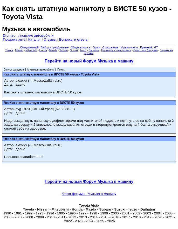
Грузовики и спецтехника (116, 50)
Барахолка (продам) (145, 50)
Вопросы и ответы (73, 39)
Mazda (53, 50)
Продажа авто (14, 39)
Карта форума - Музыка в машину (89, 194)
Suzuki (74, 50)
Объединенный (29, 47)
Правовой (146, 47)
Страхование (110, 47)
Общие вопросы (81, 47)
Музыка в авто (129, 47)
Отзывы (50, 39)
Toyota (9, 50)
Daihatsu (94, 50)
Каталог (34, 39)
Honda (43, 50)
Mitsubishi (31, 50)
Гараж (96, 47)
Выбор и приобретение (55, 47)
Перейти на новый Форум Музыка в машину (89, 61)
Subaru (63, 50)
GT (156, 47)
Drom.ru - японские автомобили (28, 35)
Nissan (19, 50)
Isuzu (83, 50)
